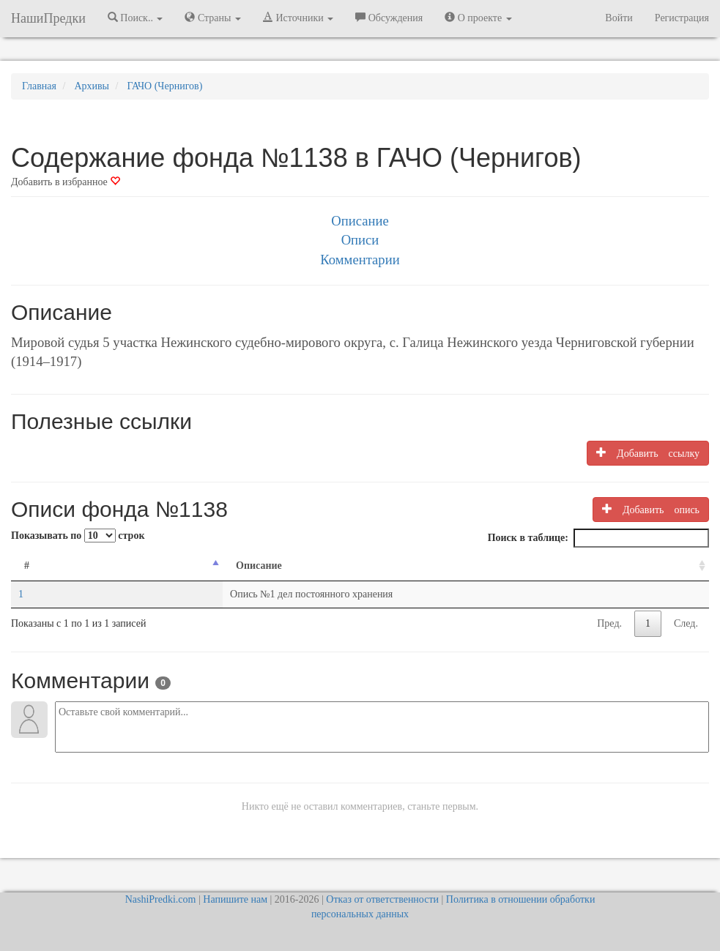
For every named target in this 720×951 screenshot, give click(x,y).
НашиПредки (48, 18)
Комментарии (359, 259)
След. (686, 623)
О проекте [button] (478, 17)
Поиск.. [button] (135, 17)
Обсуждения (389, 17)
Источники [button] (298, 17)
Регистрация (682, 17)
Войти (618, 17)
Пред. (609, 623)
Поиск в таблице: (598, 538)
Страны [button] (213, 17)
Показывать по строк (77, 535)
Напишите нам (235, 899)
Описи (360, 239)
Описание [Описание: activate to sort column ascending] (153, 565)
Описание (359, 220)
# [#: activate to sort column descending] (26, 565)
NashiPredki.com (160, 899)
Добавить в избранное (65, 181)
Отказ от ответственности (382, 899)
